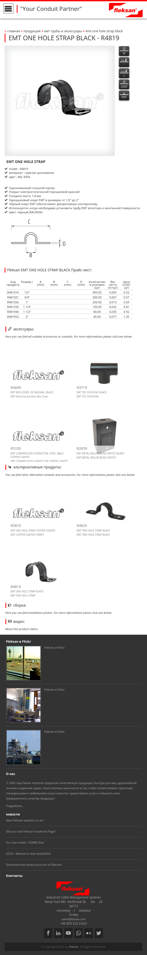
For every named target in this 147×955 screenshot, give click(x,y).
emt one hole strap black (104, 31)
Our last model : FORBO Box (25, 842)
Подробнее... (15, 806)
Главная (13, 31)
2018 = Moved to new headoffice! (28, 853)
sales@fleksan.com (74, 919)
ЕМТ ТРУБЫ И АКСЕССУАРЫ (63, 31)
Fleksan (73, 947)
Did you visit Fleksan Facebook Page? (31, 831)
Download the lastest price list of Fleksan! (34, 865)
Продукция (31, 31)
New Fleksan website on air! (25, 820)
